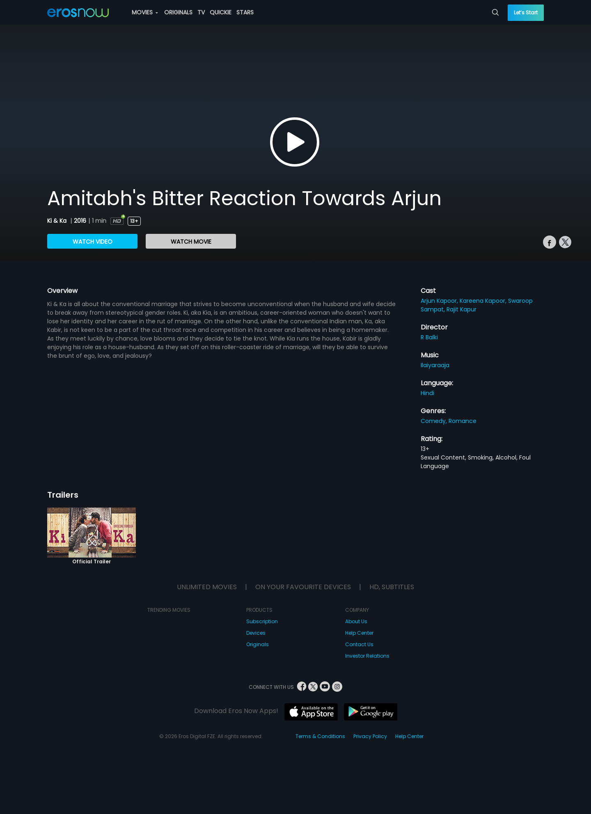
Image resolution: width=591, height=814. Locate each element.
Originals (257, 644)
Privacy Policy (370, 736)
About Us (356, 621)
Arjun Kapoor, (440, 301)
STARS (245, 12)
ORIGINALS (178, 12)
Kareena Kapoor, (484, 301)
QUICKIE (220, 12)
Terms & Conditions (320, 736)
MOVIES (145, 12)
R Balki (429, 337)
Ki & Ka (57, 221)
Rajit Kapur (461, 309)
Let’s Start (526, 12)
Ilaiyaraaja (435, 365)
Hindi (427, 393)
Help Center (359, 632)
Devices (256, 632)
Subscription (262, 621)
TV (201, 12)
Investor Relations (367, 655)
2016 (80, 221)
